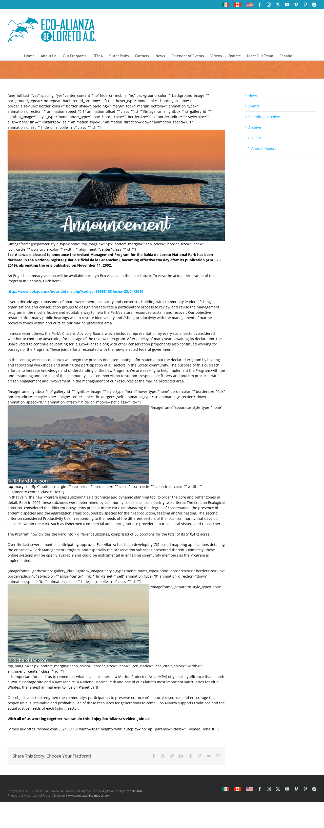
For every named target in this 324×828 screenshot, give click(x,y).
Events (253, 106)
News (253, 95)
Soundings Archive (264, 116)
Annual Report (263, 148)
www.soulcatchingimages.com (89, 795)
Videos (256, 137)
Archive (254, 127)
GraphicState (133, 791)
